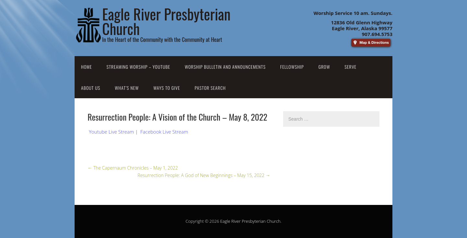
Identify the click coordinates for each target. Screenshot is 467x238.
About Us (90, 87)
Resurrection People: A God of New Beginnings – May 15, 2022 (204, 175)
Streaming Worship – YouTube (138, 66)
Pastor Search (210, 87)
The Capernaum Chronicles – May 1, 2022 (133, 168)
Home (86, 66)
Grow (324, 66)
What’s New (127, 87)
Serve (351, 66)
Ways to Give (166, 87)
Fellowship (292, 66)
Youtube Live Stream (111, 131)
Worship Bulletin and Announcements (225, 66)
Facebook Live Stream (164, 131)
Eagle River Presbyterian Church (250, 221)
